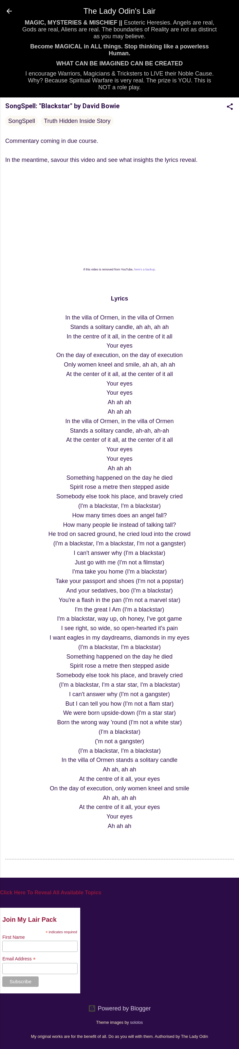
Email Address (19, 959)
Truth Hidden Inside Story (77, 121)
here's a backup (144, 269)
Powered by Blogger (119, 1008)
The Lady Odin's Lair (119, 11)
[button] (230, 107)
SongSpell (21, 121)
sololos (136, 1022)
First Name (13, 937)
